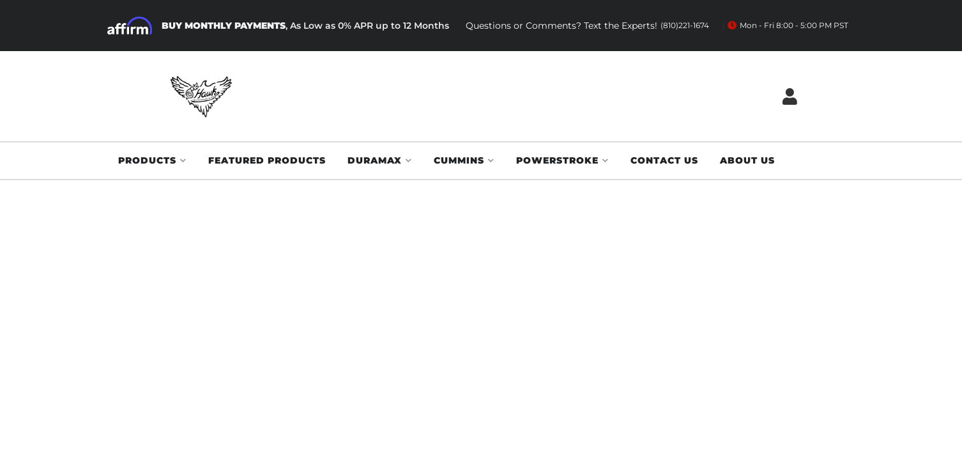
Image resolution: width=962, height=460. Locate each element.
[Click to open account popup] (789, 96)
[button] (152, 160)
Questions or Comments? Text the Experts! (587, 25)
